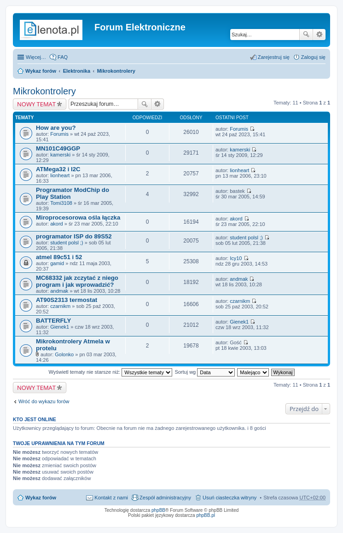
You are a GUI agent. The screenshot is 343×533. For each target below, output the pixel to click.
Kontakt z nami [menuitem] (111, 497)
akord (56, 223)
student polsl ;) (66, 242)
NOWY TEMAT (36, 104)
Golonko (64, 354)
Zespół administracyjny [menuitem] (165, 497)
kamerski (60, 154)
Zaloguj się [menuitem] (313, 57)
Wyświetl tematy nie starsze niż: (110, 372)
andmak (59, 291)
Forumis (59, 134)
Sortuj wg (204, 372)
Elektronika (76, 71)
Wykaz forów (40, 71)
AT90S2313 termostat (66, 299)
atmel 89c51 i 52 (59, 257)
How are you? (56, 127)
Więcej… (36, 57)
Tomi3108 (61, 203)
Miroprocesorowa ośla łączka (78, 217)
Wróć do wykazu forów (43, 401)
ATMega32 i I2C (58, 169)
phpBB (158, 510)
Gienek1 (59, 327)
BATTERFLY (53, 320)
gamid (57, 263)
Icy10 (236, 258)
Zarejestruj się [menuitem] (274, 57)
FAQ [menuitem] (63, 57)
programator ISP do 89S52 (74, 236)
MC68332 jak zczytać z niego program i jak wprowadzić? (77, 281)
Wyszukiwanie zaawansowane (319, 34)
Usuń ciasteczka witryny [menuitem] (229, 497)
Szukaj (306, 34)
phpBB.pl (205, 515)
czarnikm (60, 306)
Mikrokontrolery (116, 71)
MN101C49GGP (58, 148)
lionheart (60, 175)
